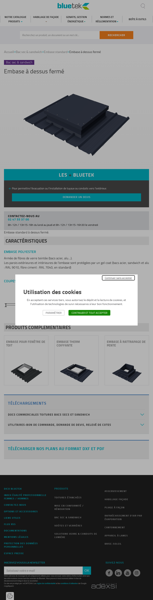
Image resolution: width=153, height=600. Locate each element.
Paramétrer (54, 313)
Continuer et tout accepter (89, 313)
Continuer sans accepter (118, 278)
